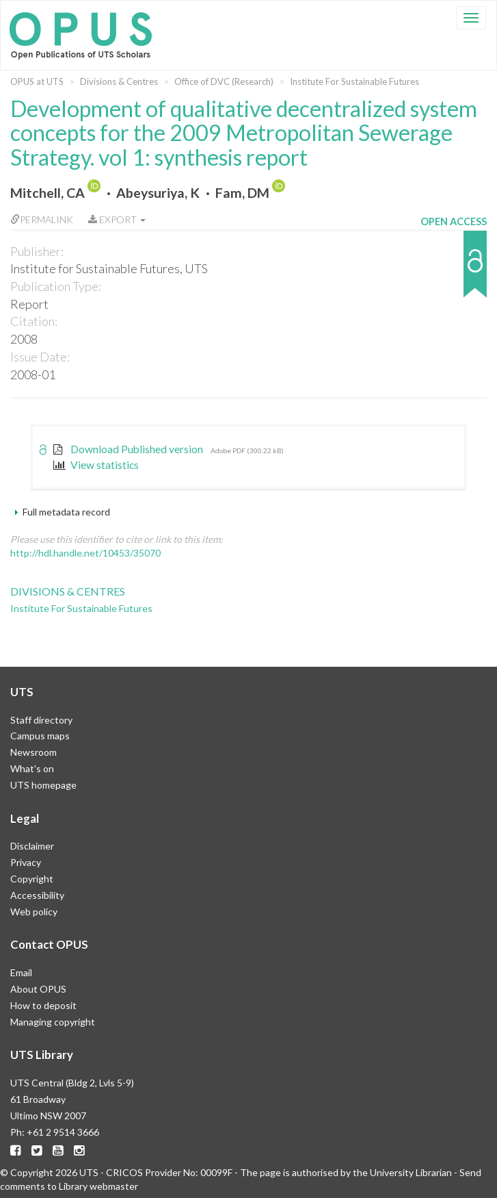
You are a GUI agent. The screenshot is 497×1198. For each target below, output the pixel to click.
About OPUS (38, 989)
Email (21, 972)
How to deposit (43, 1005)
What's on (32, 768)
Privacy (25, 862)
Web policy (33, 911)
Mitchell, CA (47, 193)
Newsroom (33, 752)
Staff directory (41, 720)
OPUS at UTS (37, 81)
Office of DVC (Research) (223, 81)
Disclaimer (32, 846)
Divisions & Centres (119, 81)
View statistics (96, 465)
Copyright (31, 878)
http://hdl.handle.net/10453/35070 (85, 553)
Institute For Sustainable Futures (354, 81)
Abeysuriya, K (158, 193)
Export (117, 219)
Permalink (41, 219)
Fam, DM (242, 193)
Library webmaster (98, 1186)
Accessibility (37, 895)
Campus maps (40, 735)
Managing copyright (52, 1022)
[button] (453, 271)
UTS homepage (43, 785)
